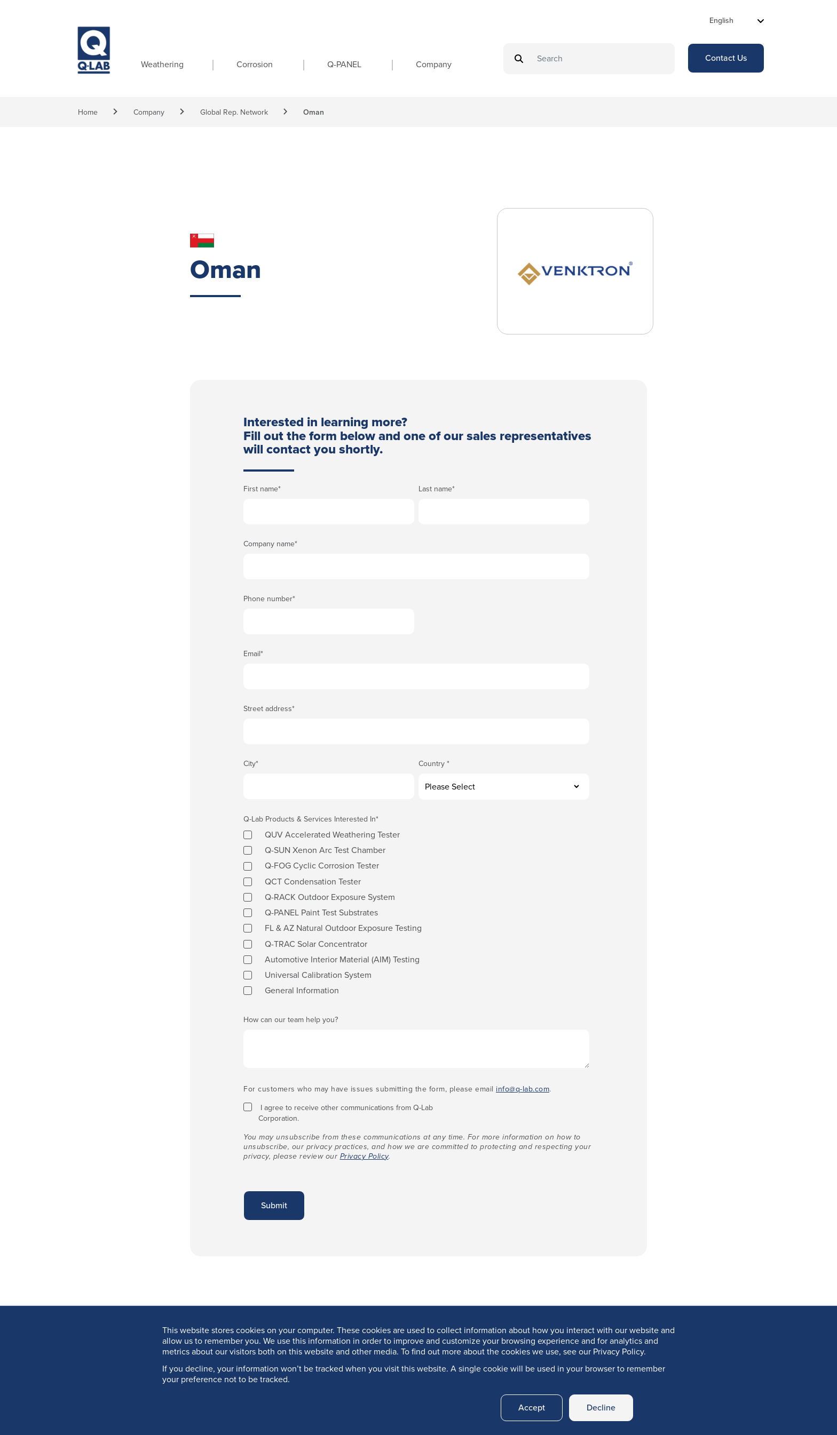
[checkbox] (416, 912)
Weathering (162, 64)
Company (434, 64)
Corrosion (254, 64)
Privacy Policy (364, 1156)
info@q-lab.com (522, 1089)
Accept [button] (531, 1407)
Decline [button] (601, 1407)
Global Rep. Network (234, 112)
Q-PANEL (344, 64)
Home (88, 112)
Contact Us (726, 58)
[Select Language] (736, 20)
